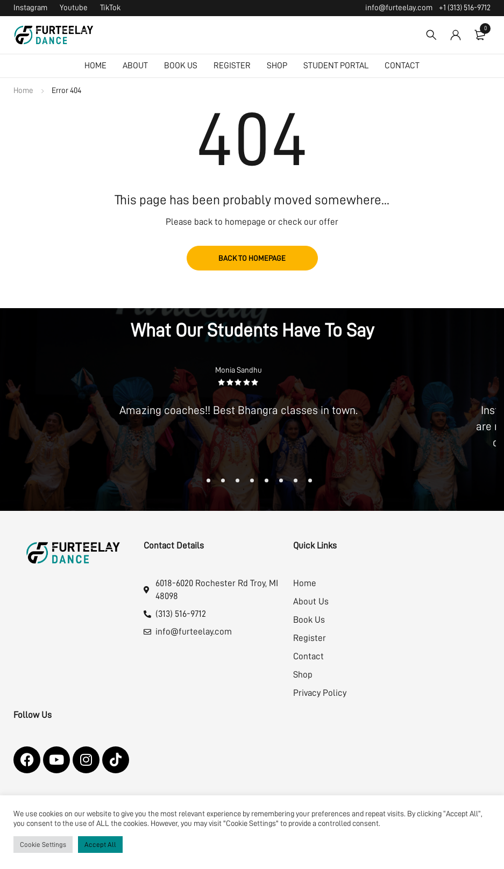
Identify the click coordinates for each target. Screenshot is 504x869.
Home (23, 91)
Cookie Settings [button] (43, 844)
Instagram (30, 8)
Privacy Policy (319, 692)
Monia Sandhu (238, 370)
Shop (303, 674)
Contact (308, 656)
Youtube (74, 8)
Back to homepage (252, 258)
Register (309, 638)
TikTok (110, 8)
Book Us (309, 619)
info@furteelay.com (398, 8)
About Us (311, 601)
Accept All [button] (100, 844)
